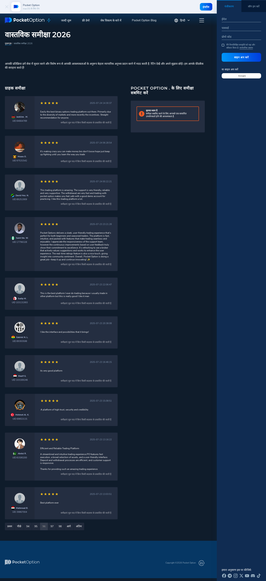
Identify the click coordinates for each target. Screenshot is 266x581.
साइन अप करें (241, 57)
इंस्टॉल (205, 7)
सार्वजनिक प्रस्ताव (246, 47)
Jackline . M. (22, 116)
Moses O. (22, 156)
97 (52, 526)
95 (35, 526)
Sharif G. (22, 375)
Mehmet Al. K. (22, 414)
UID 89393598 (19, 341)
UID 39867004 (19, 511)
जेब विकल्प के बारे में (110, 20)
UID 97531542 (19, 160)
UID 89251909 (19, 199)
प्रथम (9, 526)
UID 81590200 (19, 457)
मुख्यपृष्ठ (8, 43)
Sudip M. (22, 298)
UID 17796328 (19, 242)
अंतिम (79, 526)
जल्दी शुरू (66, 20)
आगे (69, 526)
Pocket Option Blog (144, 20)
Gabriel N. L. (22, 337)
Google (242, 75)
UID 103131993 (20, 302)
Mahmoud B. (22, 508)
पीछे (19, 526)
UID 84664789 (19, 120)
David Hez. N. (22, 195)
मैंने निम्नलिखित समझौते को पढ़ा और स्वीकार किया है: (238, 46)
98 (60, 526)
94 (27, 526)
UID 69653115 (20, 418)
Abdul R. (22, 453)
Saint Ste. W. (22, 237)
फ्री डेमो (86, 20)
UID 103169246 (20, 379)
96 (43, 526)
